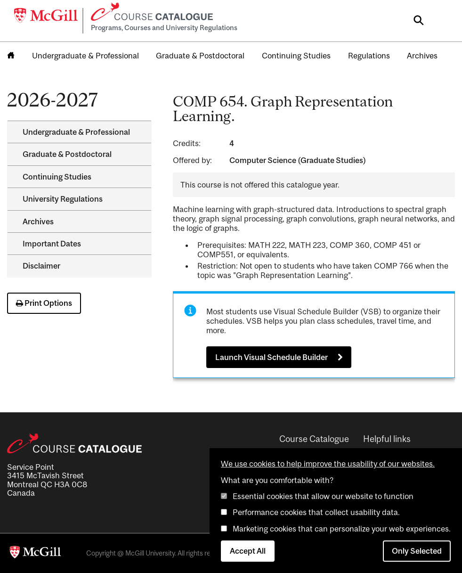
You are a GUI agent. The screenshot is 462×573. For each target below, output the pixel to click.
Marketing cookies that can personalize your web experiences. (342, 528)
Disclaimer (41, 265)
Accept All (248, 551)
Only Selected (417, 551)
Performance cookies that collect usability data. (316, 512)
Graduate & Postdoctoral (200, 55)
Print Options (44, 303)
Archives (422, 55)
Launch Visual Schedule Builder (271, 357)
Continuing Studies (296, 55)
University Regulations (63, 199)
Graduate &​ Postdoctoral (67, 154)
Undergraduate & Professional (85, 55)
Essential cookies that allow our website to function (323, 496)
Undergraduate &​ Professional (76, 132)
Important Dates (52, 243)
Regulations (369, 55)
